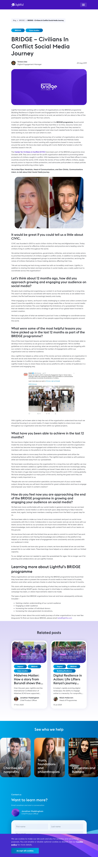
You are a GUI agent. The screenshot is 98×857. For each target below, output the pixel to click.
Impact (20, 666)
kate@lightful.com (65, 618)
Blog (14, 20)
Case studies (34, 30)
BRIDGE (22, 20)
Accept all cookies (25, 850)
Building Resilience (64, 671)
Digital (59, 666)
